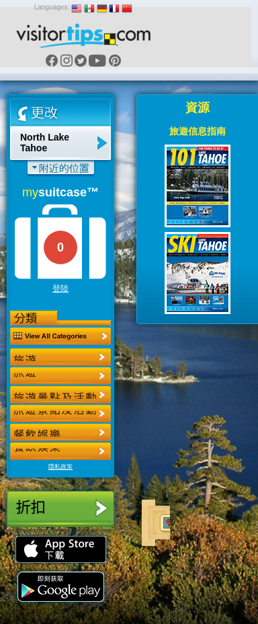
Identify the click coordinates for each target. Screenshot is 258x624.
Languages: (51, 7)
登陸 (60, 288)
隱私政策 (60, 466)
